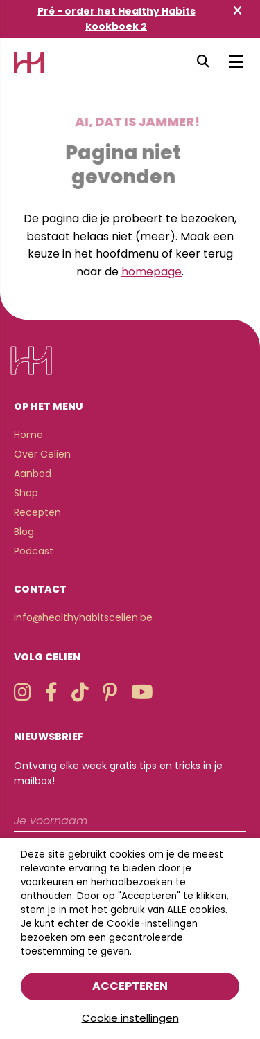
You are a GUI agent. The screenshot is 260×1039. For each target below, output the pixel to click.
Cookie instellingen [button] (130, 1018)
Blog (24, 532)
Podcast (33, 551)
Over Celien (42, 454)
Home (28, 435)
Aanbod (32, 473)
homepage (151, 272)
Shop (26, 493)
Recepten (37, 512)
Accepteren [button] (130, 986)
